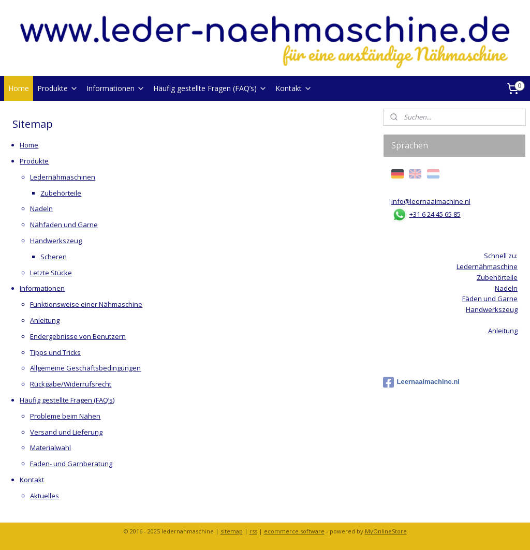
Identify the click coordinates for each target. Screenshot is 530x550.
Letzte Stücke (51, 272)
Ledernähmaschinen (62, 177)
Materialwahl (50, 447)
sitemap (231, 531)
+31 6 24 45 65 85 (435, 214)
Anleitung (45, 320)
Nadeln (41, 209)
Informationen (115, 88)
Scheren (53, 256)
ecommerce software (294, 531)
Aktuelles (44, 495)
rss (253, 531)
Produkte (57, 88)
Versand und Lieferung (66, 432)
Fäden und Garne (490, 298)
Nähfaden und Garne (64, 224)
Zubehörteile (60, 193)
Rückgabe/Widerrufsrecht (70, 384)
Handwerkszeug (56, 240)
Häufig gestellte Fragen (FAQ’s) (210, 88)
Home (18, 88)
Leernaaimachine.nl (421, 382)
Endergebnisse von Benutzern (78, 336)
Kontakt (293, 88)
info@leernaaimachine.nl (430, 201)
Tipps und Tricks (55, 352)
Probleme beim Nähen (65, 416)
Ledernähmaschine (487, 266)
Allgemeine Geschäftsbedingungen (85, 368)
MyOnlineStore (386, 531)
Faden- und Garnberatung (71, 463)
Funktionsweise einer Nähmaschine (86, 304)
